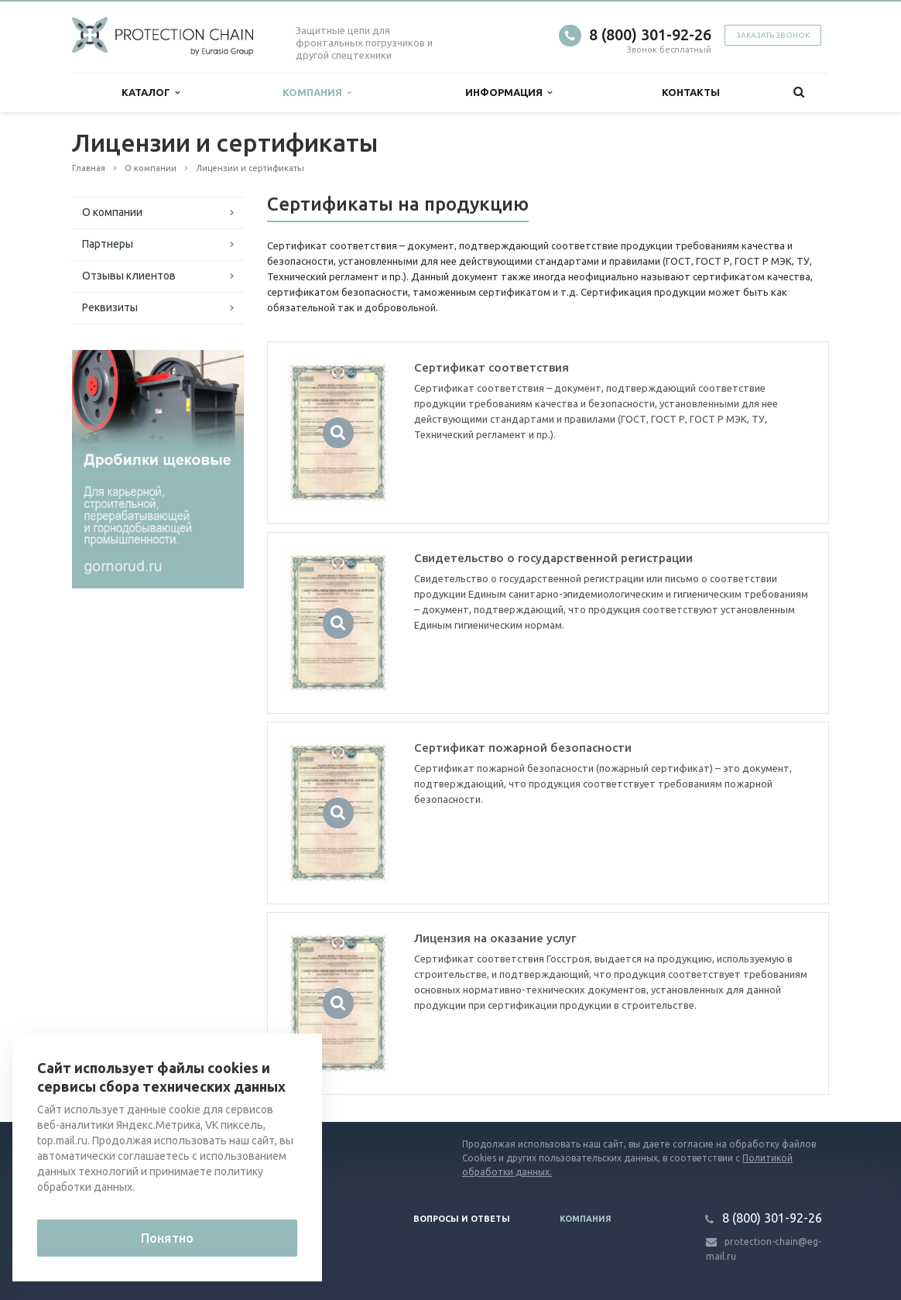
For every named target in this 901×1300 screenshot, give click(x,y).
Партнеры (107, 244)
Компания (317, 92)
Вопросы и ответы (461, 1218)
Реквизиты (110, 307)
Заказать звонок (773, 35)
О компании (112, 212)
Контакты (691, 92)
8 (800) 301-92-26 (650, 34)
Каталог (151, 92)
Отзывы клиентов (129, 275)
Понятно (167, 1238)
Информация (508, 92)
